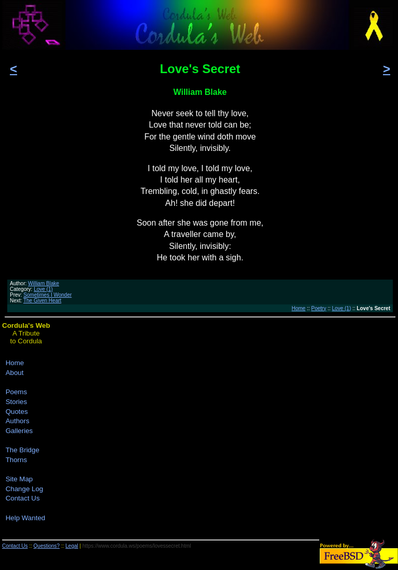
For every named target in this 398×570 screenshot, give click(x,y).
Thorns (16, 460)
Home (299, 308)
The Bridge (22, 450)
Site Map (19, 479)
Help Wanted (26, 518)
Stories (16, 402)
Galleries (19, 431)
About (15, 373)
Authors (18, 421)
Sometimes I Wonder (47, 295)
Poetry (318, 308)
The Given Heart (42, 300)
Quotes (17, 411)
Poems (16, 392)
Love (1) (43, 289)
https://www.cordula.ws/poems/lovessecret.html (136, 546)
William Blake (43, 283)
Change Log (25, 489)
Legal (71, 546)
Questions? (47, 546)
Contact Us (23, 498)
